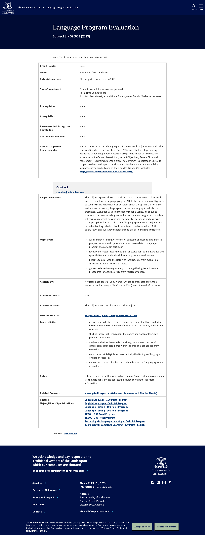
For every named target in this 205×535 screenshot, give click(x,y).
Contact (37, 511)
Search (193, 7)
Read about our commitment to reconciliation (58, 470)
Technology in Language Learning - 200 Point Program (115, 424)
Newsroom (38, 504)
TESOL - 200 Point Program (100, 417)
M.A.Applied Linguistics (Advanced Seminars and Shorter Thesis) (121, 393)
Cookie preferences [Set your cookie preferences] (166, 526)
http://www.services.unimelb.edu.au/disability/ (106, 171)
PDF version (70, 433)
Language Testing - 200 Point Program (106, 410)
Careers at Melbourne (44, 490)
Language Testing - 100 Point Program (106, 406)
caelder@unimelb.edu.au (70, 192)
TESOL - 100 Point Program (100, 414)
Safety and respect (43, 497)
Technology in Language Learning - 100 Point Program (115, 421)
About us (37, 483)
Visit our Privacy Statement (114, 528)
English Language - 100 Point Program (106, 399)
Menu (201, 7)
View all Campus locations (94, 511)
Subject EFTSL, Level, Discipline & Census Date (111, 315)
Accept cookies (142, 526)
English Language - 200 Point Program (106, 403)
